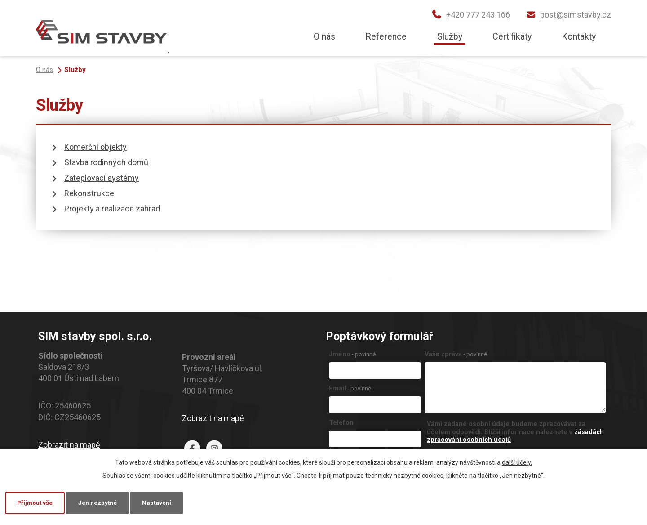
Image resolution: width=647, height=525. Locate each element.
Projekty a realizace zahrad (112, 208)
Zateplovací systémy (101, 178)
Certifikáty (512, 36)
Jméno (352, 354)
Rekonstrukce (89, 193)
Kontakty (579, 36)
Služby (449, 36)
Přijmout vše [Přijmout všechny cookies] (37, 502)
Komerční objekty (95, 147)
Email (350, 388)
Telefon (341, 422)
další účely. (517, 461)
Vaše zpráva (456, 354)
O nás (324, 36)
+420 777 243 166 (478, 14)
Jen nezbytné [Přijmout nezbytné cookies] (103, 502)
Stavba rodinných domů (106, 162)
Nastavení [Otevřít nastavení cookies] (165, 502)
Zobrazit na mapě (69, 444)
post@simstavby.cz (575, 14)
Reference (386, 36)
